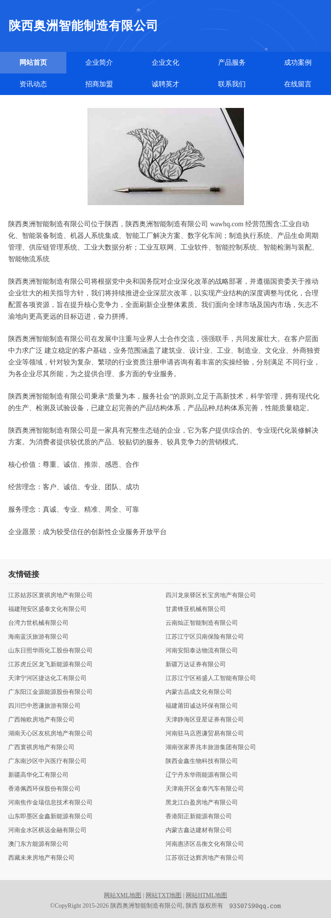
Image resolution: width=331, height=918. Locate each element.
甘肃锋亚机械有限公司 (196, 609)
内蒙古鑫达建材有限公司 (199, 830)
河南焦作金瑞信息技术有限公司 (50, 803)
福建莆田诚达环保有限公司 (202, 706)
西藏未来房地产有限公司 (41, 858)
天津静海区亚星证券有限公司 (205, 720)
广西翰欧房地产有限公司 (41, 720)
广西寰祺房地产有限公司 (41, 747)
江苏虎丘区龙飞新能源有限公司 (50, 665)
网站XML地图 (122, 895)
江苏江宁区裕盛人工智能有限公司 (211, 678)
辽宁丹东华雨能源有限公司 (202, 775)
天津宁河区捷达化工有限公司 (47, 678)
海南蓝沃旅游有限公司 (38, 637)
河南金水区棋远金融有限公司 (47, 830)
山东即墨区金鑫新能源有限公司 (50, 817)
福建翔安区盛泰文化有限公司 (47, 609)
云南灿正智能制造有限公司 (202, 623)
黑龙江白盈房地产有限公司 (202, 803)
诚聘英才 (165, 84)
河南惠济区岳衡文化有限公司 (205, 844)
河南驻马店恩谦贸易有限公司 (205, 734)
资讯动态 (33, 84)
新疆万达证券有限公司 (196, 665)
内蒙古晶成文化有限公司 (199, 692)
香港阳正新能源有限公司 (199, 817)
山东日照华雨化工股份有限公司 (50, 651)
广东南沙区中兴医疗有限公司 (47, 761)
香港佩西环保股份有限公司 (44, 789)
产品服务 (232, 62)
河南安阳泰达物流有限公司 (202, 651)
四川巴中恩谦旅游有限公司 (44, 706)
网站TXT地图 (163, 895)
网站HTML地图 (206, 895)
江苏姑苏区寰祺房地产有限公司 (50, 595)
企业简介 (99, 62)
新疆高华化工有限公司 (38, 775)
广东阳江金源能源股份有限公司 (50, 692)
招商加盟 (99, 84)
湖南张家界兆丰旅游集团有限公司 (211, 747)
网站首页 (33, 62)
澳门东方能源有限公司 (38, 844)
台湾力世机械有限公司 (38, 623)
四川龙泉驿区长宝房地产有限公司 (211, 595)
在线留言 (298, 84)
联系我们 (232, 84)
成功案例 (298, 62)
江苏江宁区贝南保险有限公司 (205, 637)
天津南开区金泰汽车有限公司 (205, 789)
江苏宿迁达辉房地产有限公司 (205, 858)
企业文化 (165, 62)
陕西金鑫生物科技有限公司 (202, 761)
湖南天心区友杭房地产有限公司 (50, 734)
